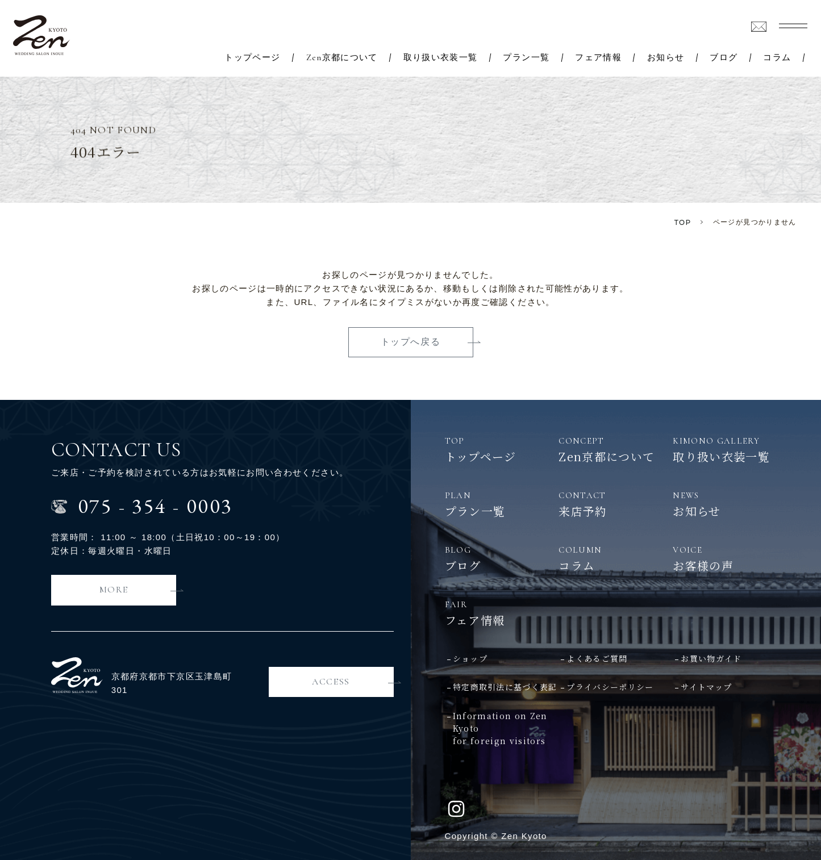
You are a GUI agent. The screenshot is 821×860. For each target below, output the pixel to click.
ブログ (723, 57)
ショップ (470, 658)
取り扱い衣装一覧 (440, 57)
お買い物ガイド (711, 658)
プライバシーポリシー (610, 686)
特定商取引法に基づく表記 (505, 686)
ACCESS (331, 681)
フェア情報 (598, 57)
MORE (113, 589)
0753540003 (155, 505)
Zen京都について (342, 57)
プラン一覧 (526, 57)
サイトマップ (706, 686)
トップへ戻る (411, 341)
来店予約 (616, 504)
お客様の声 (730, 558)
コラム (777, 57)
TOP (682, 222)
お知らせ (665, 57)
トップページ (252, 57)
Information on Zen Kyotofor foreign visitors (500, 728)
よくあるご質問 (596, 658)
